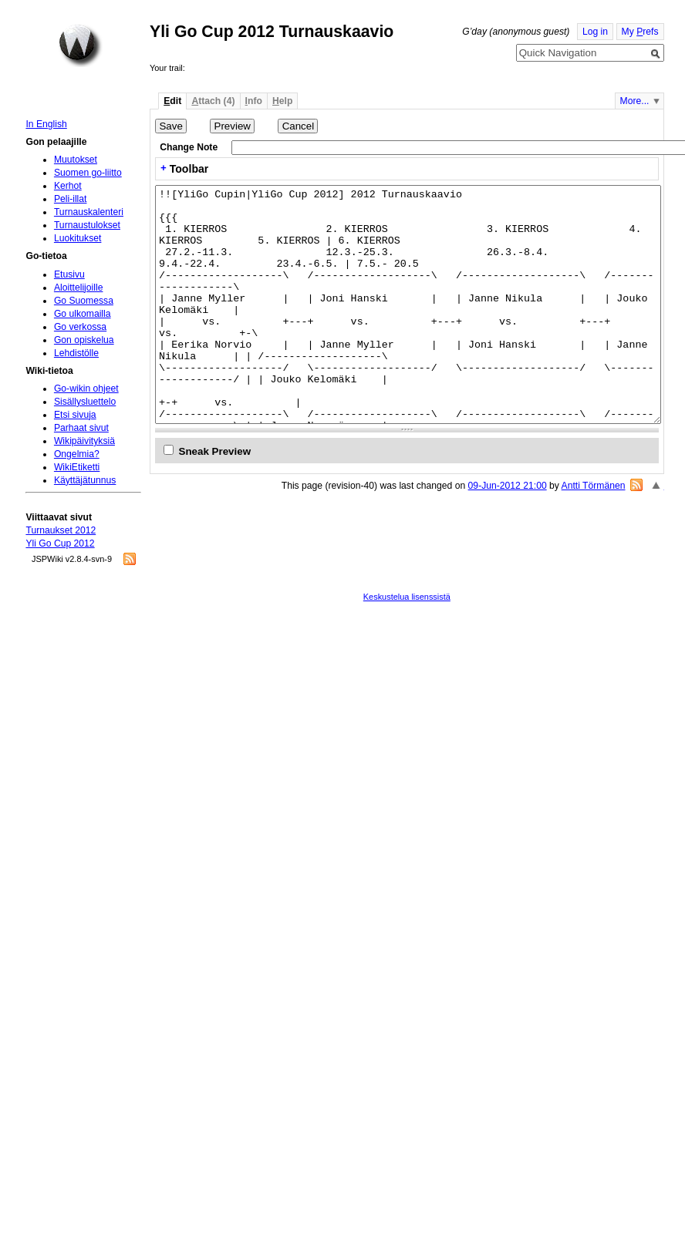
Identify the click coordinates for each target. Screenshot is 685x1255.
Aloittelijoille (78, 287)
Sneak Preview (215, 451)
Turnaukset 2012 (60, 530)
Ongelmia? (77, 454)
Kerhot (68, 185)
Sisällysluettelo (85, 401)
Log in (595, 31)
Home (80, 45)
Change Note (189, 147)
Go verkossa (80, 326)
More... (635, 101)
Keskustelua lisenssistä (406, 596)
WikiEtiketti (77, 467)
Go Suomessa (83, 300)
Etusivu (69, 274)
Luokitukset (78, 238)
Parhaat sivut (81, 427)
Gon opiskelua (84, 340)
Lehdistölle (76, 353)
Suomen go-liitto (88, 172)
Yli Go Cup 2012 (59, 543)
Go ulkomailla (82, 313)
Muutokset (75, 159)
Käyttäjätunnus (85, 480)
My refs (640, 31)
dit (172, 101)
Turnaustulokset (87, 225)
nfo (253, 101)
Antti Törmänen (594, 485)
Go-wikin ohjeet (86, 388)
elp (282, 101)
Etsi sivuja (75, 414)
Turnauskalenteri (88, 212)
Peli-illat (70, 198)
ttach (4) (213, 101)
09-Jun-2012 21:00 (507, 485)
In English (45, 124)
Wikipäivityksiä (84, 441)
